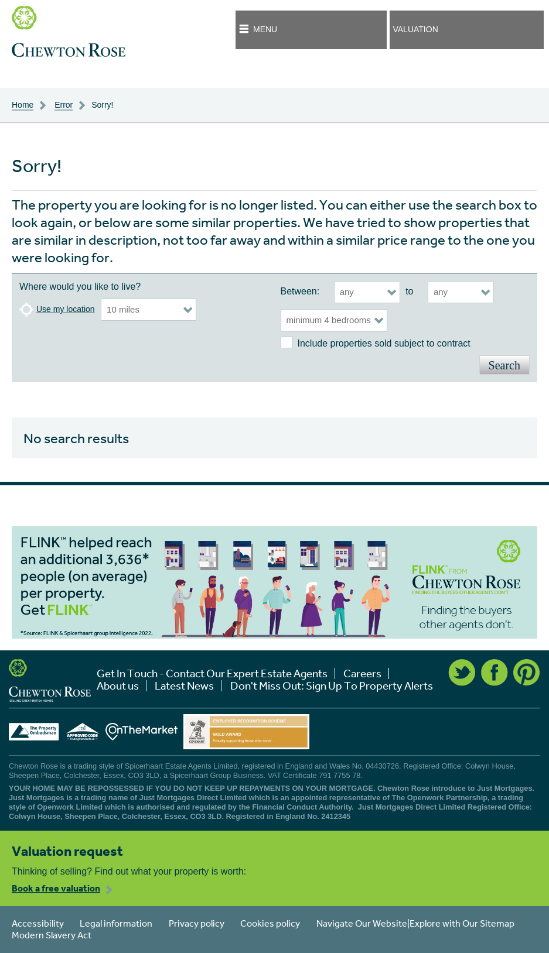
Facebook (494, 672)
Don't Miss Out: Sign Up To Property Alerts (331, 685)
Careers (362, 673)
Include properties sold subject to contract (384, 343)
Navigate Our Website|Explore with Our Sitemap (415, 923)
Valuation (415, 29)
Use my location (65, 309)
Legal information (116, 923)
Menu (265, 29)
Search (504, 365)
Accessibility (38, 923)
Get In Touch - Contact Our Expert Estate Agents (212, 673)
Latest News (184, 685)
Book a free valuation (56, 888)
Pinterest (526, 672)
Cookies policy (270, 923)
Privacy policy (196, 923)
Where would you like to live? (80, 287)
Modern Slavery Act (51, 935)
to (409, 291)
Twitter (461, 672)
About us (118, 685)
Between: (300, 291)
